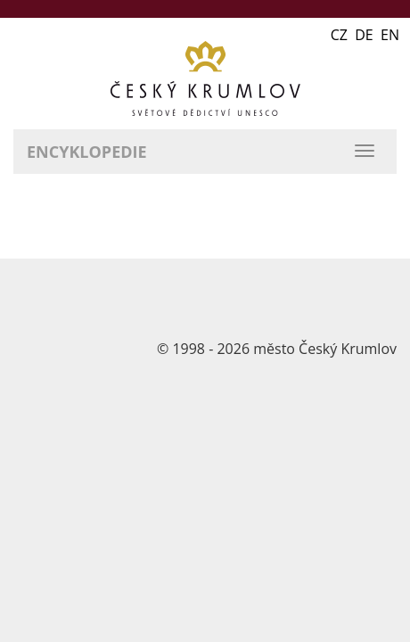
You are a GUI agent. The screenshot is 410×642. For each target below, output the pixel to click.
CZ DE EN (365, 35)
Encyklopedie (87, 151)
